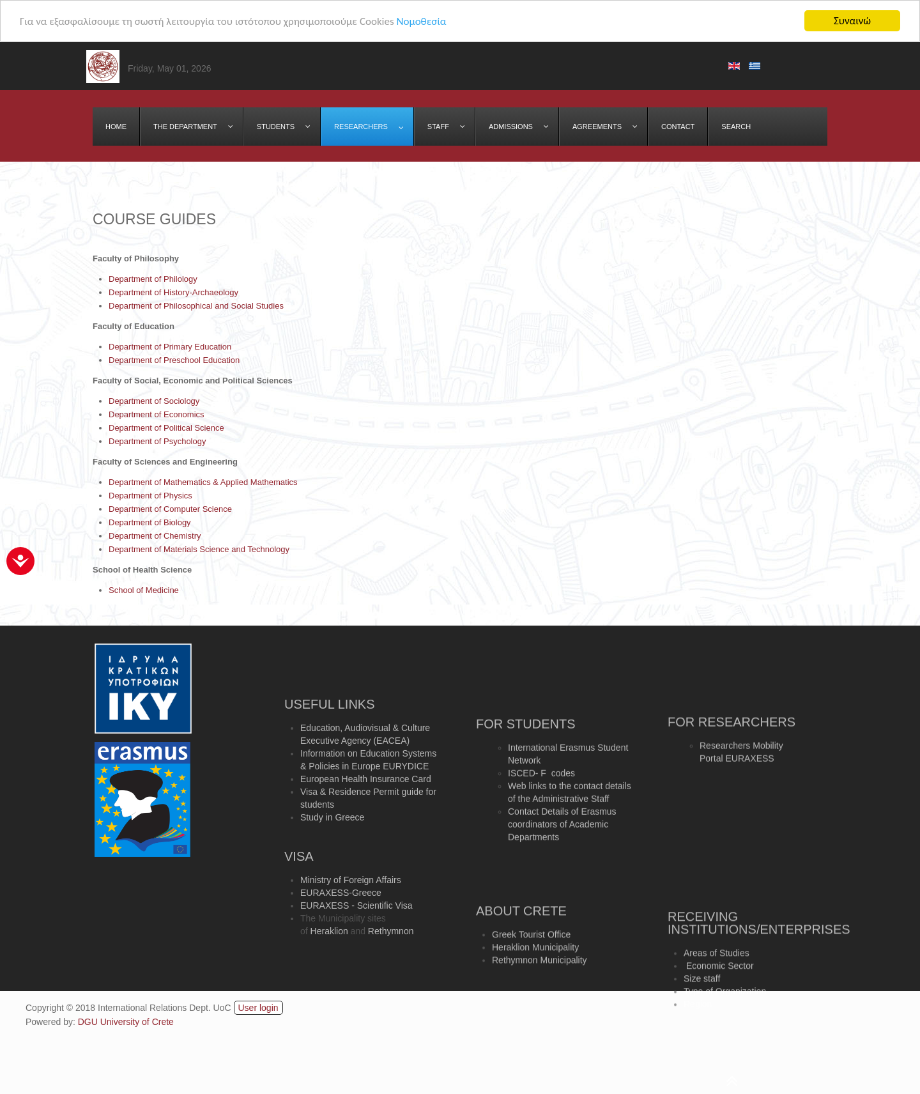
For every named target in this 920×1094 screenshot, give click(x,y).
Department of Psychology (157, 441)
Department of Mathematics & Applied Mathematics (203, 482)
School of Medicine (144, 590)
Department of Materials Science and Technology (199, 549)
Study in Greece (332, 858)
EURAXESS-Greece (340, 924)
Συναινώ (852, 20)
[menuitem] (116, 126)
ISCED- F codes (541, 831)
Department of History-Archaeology (173, 292)
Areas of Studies (716, 987)
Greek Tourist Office (531, 959)
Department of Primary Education (170, 346)
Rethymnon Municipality (539, 985)
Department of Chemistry (155, 536)
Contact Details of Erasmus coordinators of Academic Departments (562, 882)
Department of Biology (150, 522)
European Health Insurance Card (365, 820)
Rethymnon (391, 962)
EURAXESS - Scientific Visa (356, 937)
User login (258, 1008)
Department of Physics (150, 495)
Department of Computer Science (170, 509)
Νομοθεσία (421, 20)
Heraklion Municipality (535, 972)
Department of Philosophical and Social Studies (196, 306)
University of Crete (137, 1022)
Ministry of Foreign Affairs (350, 911)
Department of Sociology (154, 401)
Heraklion (329, 962)
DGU (89, 1022)
